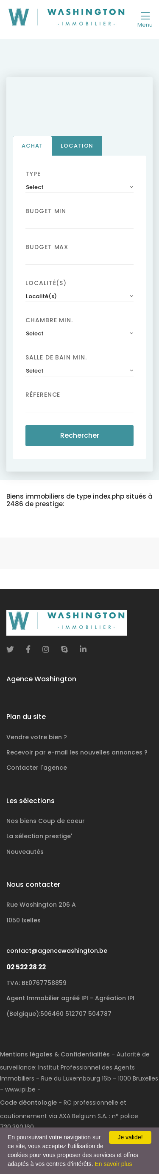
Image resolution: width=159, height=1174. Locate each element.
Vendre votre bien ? (36, 737)
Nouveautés (25, 852)
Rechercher (79, 437)
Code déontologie (28, 1102)
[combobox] (79, 189)
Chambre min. (49, 322)
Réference (42, 396)
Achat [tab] (32, 147)
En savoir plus (113, 1163)
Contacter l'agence (36, 767)
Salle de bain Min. (56, 359)
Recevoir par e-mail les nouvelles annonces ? (77, 752)
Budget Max (46, 248)
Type (33, 175)
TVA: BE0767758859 (36, 983)
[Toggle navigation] (145, 19)
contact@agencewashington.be (56, 950)
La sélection (39, 836)
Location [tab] (77, 147)
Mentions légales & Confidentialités (55, 1054)
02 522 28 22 (26, 967)
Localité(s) (46, 284)
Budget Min (45, 212)
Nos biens (45, 821)
